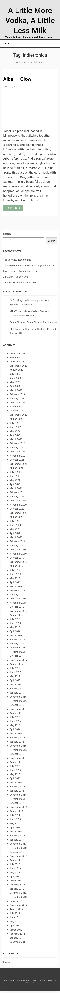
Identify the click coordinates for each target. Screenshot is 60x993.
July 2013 (15, 864)
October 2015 (17, 753)
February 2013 (17, 884)
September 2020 (18, 512)
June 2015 (15, 770)
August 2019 (16, 566)
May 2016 (15, 725)
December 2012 (18, 892)
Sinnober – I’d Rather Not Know (19, 282)
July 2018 (15, 619)
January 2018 (17, 643)
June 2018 (15, 623)
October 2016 (17, 704)
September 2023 (18, 365)
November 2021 (18, 455)
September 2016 (18, 709)
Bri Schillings (16, 300)
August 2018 (16, 615)
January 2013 (17, 888)
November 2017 (18, 651)
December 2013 (18, 843)
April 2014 (15, 827)
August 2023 (16, 369)
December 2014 (18, 794)
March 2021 (16, 488)
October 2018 (17, 606)
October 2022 (17, 410)
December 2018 (18, 598)
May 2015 (15, 774)
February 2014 (17, 835)
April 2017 (15, 680)
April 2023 (15, 386)
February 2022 (17, 443)
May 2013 (15, 872)
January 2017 (17, 692)
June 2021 (15, 476)
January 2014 (17, 839)
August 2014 (16, 811)
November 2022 (18, 406)
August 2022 (16, 418)
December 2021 (18, 451)
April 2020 (15, 533)
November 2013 (18, 848)
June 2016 (15, 721)
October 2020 (17, 508)
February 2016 (17, 737)
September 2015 (18, 758)
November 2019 (18, 553)
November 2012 (18, 897)
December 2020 (18, 500)
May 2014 (15, 823)
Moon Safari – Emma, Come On (20, 271)
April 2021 (15, 484)
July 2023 (15, 374)
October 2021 (17, 459)
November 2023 (18, 357)
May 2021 (15, 480)
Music (6, 962)
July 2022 (15, 423)
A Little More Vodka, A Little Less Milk (30, 20)
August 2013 (16, 860)
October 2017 (17, 655)
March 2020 (16, 537)
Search (7, 234)
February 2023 (17, 394)
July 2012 (15, 913)
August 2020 (16, 516)
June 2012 (15, 917)
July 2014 (15, 815)
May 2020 (15, 529)
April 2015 (15, 778)
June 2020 (15, 525)
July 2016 (15, 717)
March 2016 (16, 733)
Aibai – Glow (17, 79)
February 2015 (17, 786)
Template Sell (29, 983)
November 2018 (18, 602)
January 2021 (17, 496)
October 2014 (17, 803)
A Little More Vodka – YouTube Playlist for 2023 (28, 265)
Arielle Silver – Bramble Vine (42, 322)
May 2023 (15, 382)
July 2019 (15, 570)
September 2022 (18, 414)
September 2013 (18, 856)
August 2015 (16, 762)
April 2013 (15, 876)
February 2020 (17, 541)
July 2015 (15, 766)
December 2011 (18, 941)
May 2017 (15, 676)
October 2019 (17, 557)
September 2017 (18, 660)
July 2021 (15, 472)
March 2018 (16, 635)
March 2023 (16, 390)
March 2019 (16, 586)
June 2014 (15, 819)
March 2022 (16, 439)
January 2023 (17, 398)
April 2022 (15, 435)
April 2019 (15, 582)
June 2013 (15, 868)
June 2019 (15, 574)
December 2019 (18, 549)
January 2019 (17, 594)
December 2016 (18, 696)
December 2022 (18, 402)
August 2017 (16, 664)
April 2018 (15, 631)
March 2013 (16, 880)
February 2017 (17, 688)
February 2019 (17, 590)
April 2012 (15, 925)
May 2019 (15, 578)
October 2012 (17, 901)
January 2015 (17, 790)
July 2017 (15, 668)
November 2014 (18, 799)
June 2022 (15, 427)
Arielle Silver (16, 322)
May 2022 (15, 431)
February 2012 (17, 933)
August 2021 (16, 467)
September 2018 (18, 611)
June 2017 (15, 672)
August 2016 (16, 713)
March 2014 (16, 831)
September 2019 (18, 562)
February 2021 (17, 492)
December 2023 (18, 353)
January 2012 (17, 937)
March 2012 (16, 929)
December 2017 (18, 647)
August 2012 (16, 909)
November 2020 (18, 504)
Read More (13, 207)
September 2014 (18, 807)
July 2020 (15, 521)
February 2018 (17, 639)
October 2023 (17, 361)
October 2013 (17, 852)
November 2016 (18, 700)
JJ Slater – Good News (15, 276)
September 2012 (18, 905)
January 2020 (17, 545)
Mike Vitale (15, 311)
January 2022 (17, 447)
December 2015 (18, 745)
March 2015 (16, 782)
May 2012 (15, 921)
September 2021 (18, 463)
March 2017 (16, 684)
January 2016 (17, 741)
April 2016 (15, 729)
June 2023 (15, 378)
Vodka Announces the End (17, 259)
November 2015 (18, 749)
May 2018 (15, 627)
